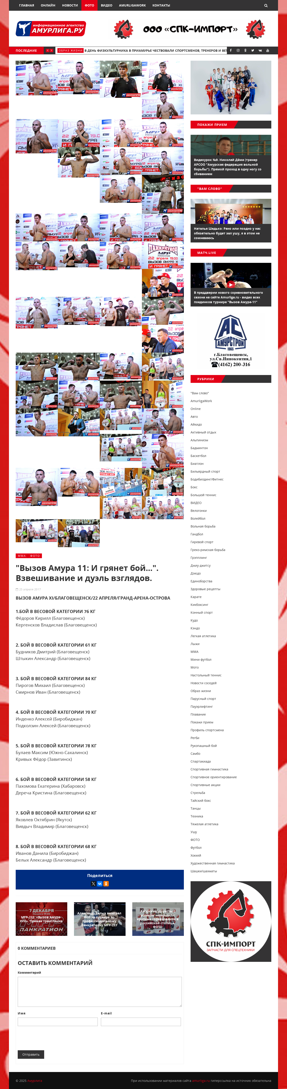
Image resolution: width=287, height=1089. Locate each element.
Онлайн (48, 5)
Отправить (30, 1054)
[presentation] (52, 1038)
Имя (22, 1013)
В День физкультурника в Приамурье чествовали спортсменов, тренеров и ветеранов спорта (169, 50)
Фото (89, 5)
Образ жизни (71, 50)
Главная (26, 5)
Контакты (161, 5)
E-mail (106, 1013)
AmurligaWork (132, 5)
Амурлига (34, 1080)
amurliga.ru (201, 1080)
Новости (70, 5)
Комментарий (29, 972)
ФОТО (35, 556)
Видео (106, 5)
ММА (22, 556)
